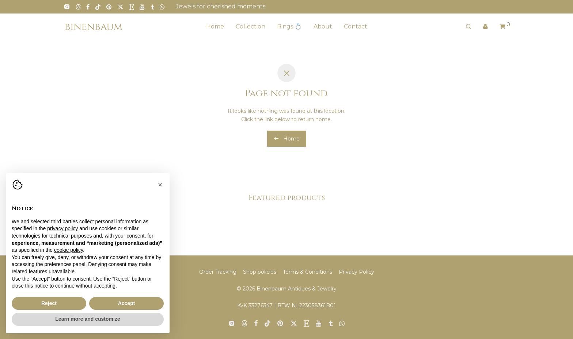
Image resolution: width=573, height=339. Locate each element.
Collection (250, 26)
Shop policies (259, 272)
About (323, 26)
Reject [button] (49, 303)
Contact (355, 26)
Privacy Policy (356, 272)
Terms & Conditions (307, 272)
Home (215, 26)
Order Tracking (217, 272)
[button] (160, 184)
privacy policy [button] (62, 228)
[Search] (468, 27)
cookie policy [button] (68, 250)
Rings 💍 (289, 26)
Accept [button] (126, 303)
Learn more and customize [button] (87, 319)
